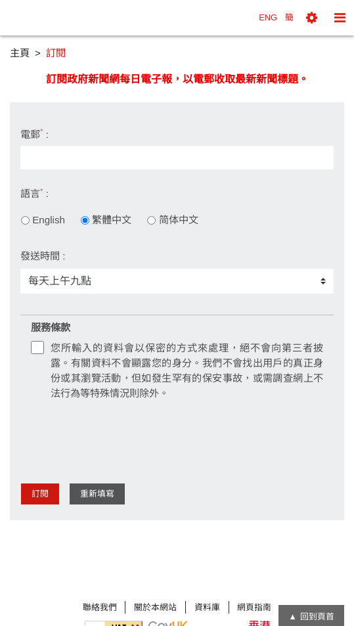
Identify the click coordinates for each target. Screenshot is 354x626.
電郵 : (34, 133)
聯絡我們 (100, 607)
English (43, 219)
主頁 (20, 52)
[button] (312, 18)
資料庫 (207, 607)
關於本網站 (155, 607)
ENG (268, 17)
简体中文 (172, 219)
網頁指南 (254, 607)
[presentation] (131, 436)
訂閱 (40, 494)
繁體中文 (106, 219)
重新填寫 (97, 494)
